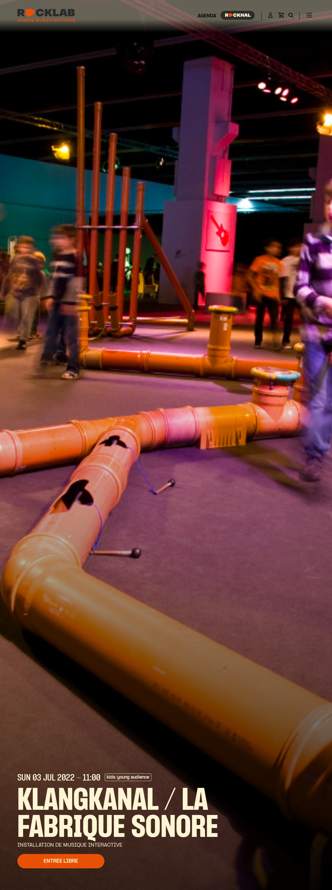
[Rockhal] (238, 16)
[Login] (270, 16)
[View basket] (281, 17)
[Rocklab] (46, 16)
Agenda (207, 16)
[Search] (290, 16)
